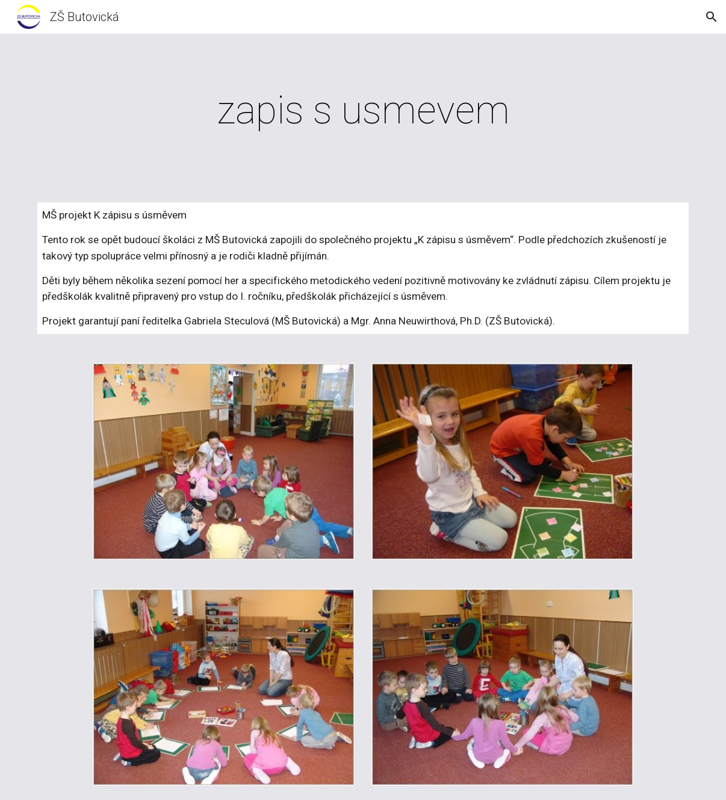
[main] (363, 111)
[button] (711, 16)
